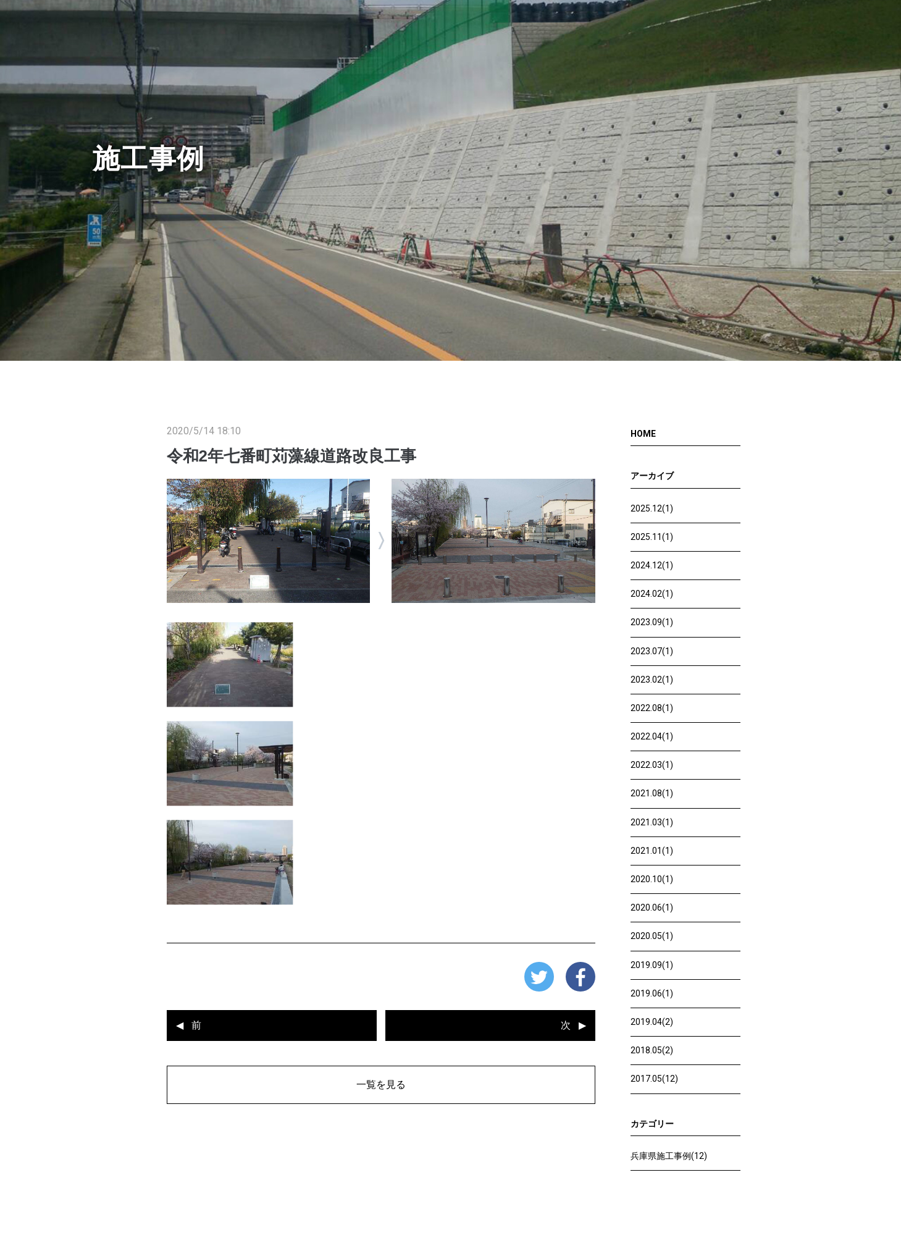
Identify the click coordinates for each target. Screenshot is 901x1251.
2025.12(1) (652, 508)
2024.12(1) (652, 565)
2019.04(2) (652, 1022)
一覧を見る (381, 1084)
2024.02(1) (652, 594)
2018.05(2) (652, 1050)
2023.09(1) (652, 622)
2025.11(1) (652, 537)
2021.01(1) (652, 851)
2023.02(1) (652, 679)
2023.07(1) (652, 651)
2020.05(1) (652, 936)
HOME (643, 434)
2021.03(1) (652, 822)
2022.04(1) (652, 736)
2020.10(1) (652, 879)
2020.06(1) (652, 907)
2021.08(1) (652, 793)
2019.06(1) (652, 993)
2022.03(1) (652, 765)
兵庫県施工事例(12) (669, 1156)
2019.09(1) (652, 965)
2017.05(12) (654, 1079)
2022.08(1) (652, 708)
